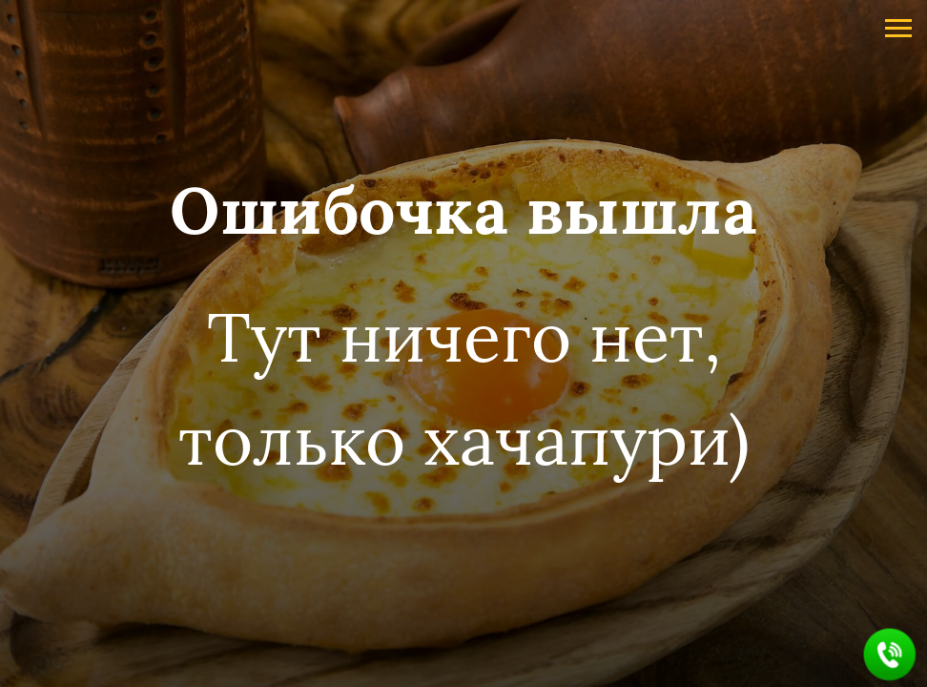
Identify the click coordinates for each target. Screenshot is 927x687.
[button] (890, 655)
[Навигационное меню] (898, 28)
